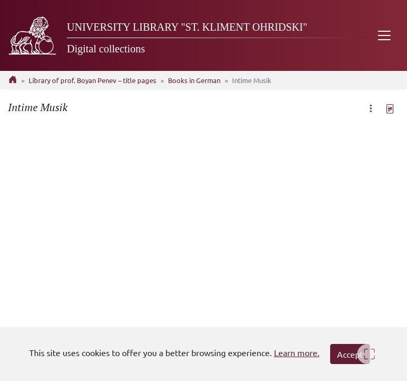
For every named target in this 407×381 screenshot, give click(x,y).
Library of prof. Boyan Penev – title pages (92, 80)
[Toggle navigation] (384, 35)
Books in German (194, 80)
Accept (350, 354)
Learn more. (297, 352)
